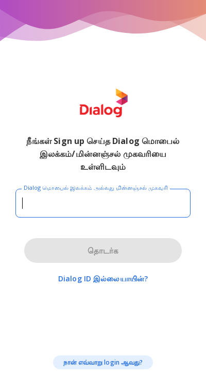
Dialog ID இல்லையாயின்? (103, 278)
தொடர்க (103, 250)
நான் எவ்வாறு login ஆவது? (103, 362)
